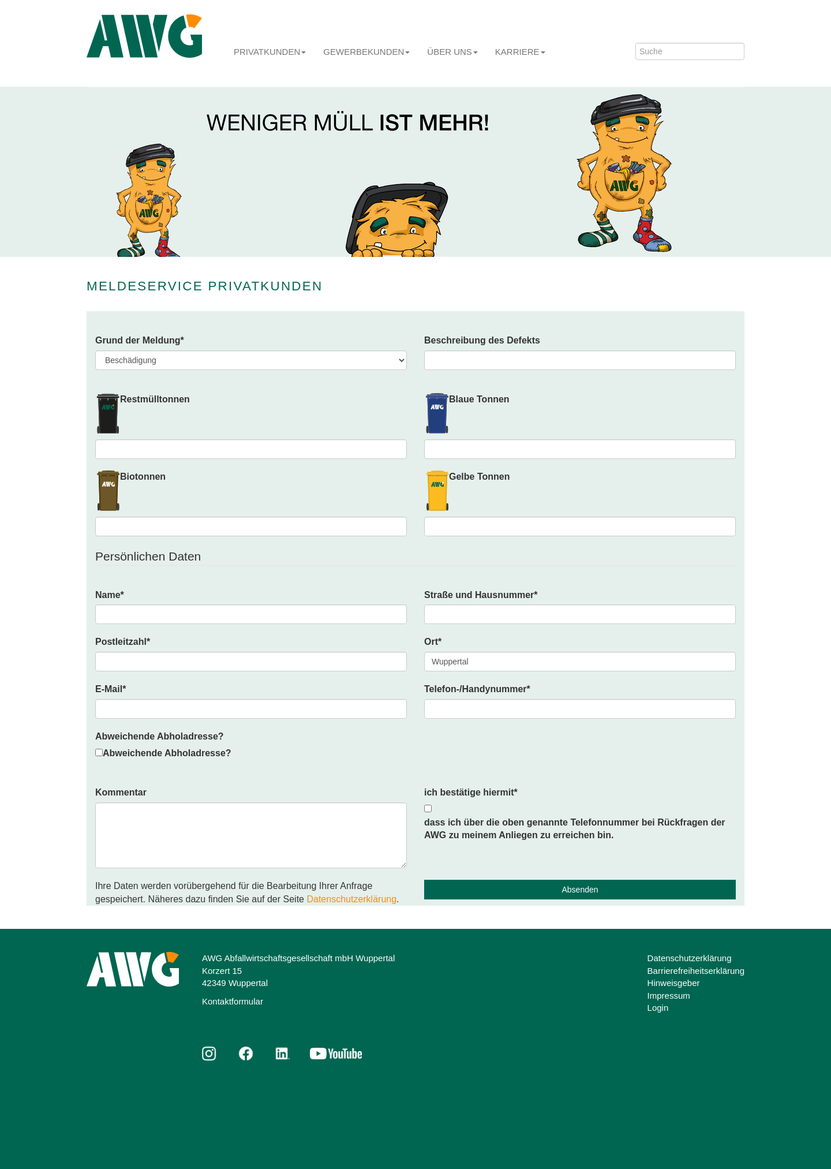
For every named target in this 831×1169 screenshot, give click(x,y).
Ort (432, 642)
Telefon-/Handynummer (477, 689)
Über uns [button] (452, 52)
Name (109, 595)
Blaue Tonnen (479, 399)
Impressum (668, 995)
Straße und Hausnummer (481, 595)
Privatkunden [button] (270, 52)
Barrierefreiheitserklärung (695, 971)
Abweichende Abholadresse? (159, 736)
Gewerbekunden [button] (366, 52)
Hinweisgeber (673, 983)
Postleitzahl (122, 642)
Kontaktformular (232, 1001)
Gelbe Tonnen (479, 476)
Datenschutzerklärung (351, 899)
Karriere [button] (520, 52)
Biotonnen (143, 476)
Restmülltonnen (155, 399)
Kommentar (121, 792)
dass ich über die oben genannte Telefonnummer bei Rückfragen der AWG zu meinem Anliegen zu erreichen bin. (574, 829)
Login (658, 1008)
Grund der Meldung (139, 340)
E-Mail (110, 689)
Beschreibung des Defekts (482, 340)
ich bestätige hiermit (471, 792)
